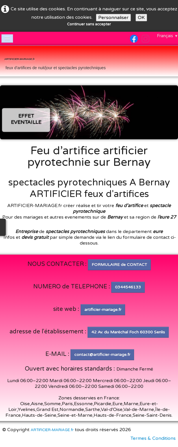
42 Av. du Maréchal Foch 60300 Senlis (128, 332)
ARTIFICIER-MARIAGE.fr (52, 430)
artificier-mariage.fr (102, 309)
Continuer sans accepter (89, 24)
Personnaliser (113, 17)
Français (167, 35)
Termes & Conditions (153, 438)
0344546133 (128, 287)
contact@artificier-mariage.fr (102, 354)
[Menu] (7, 38)
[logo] (55, 62)
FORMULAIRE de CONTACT (119, 264)
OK (141, 17)
